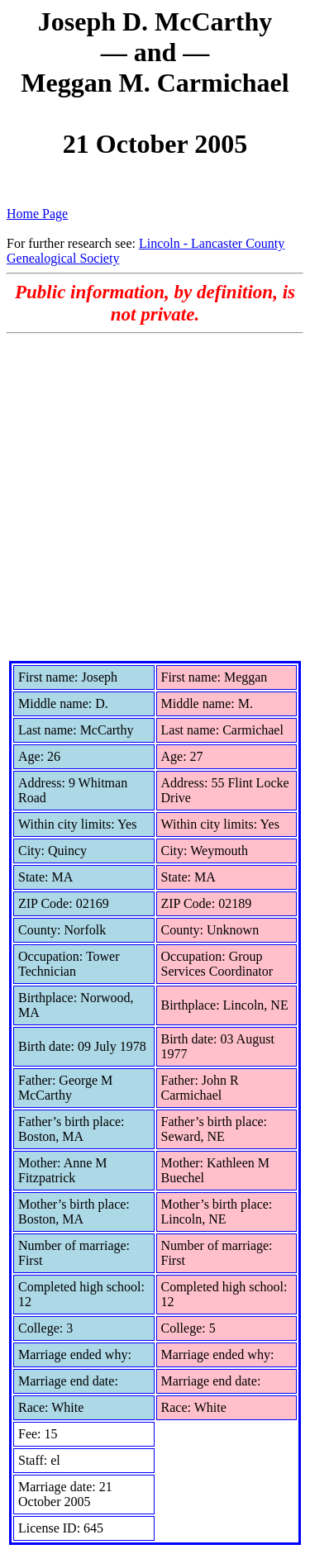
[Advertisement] (155, 497)
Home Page (37, 214)
